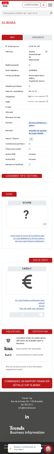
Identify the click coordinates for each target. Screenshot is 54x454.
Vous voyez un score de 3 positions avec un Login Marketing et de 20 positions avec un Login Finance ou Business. (27, 238)
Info (12, 37)
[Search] (26, 13)
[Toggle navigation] (49, 4)
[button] (31, 139)
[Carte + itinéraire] (46, 52)
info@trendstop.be (27, 408)
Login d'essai (31, 5)
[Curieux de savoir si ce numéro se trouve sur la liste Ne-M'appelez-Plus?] (47, 96)
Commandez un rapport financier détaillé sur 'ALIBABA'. (27, 383)
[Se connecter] (43, 4)
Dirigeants (38, 37)
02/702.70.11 (27, 405)
